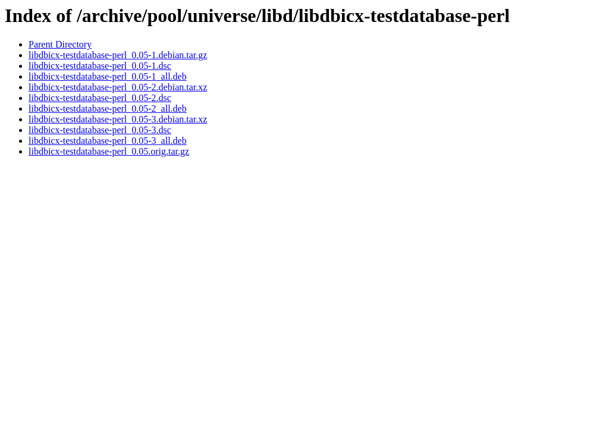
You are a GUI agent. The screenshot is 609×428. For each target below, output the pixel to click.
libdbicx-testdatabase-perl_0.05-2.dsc (100, 98)
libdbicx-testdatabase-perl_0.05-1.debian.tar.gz (118, 55)
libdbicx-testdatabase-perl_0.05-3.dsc (100, 130)
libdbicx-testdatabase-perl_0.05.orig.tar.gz (109, 151)
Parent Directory (60, 44)
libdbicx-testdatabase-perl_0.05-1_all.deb (108, 76)
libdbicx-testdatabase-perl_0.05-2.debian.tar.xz (118, 87)
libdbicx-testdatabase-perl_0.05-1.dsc (100, 66)
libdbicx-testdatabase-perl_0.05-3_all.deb (108, 141)
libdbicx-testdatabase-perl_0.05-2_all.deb (108, 108)
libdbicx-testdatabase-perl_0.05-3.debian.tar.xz (118, 119)
